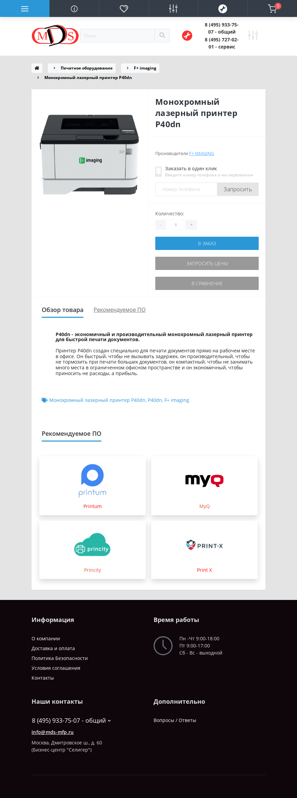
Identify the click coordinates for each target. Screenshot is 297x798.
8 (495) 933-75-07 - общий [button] (71, 720)
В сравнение (207, 283)
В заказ (207, 243)
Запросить (238, 189)
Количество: (169, 213)
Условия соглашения (56, 668)
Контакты (43, 678)
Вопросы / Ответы (175, 720)
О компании (46, 638)
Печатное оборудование (87, 68)
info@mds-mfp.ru (53, 732)
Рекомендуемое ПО (119, 309)
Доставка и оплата (53, 648)
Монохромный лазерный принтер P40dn (97, 400)
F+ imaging (145, 68)
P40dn (155, 400)
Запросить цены (207, 263)
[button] (221, 28)
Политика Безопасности (60, 658)
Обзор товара (62, 310)
